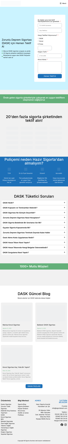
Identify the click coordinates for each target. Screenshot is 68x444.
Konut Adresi (42, 59)
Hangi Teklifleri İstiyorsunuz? (47, 35)
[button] (63, 3)
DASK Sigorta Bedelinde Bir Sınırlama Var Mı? (22, 223)
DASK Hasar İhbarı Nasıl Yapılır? (16, 242)
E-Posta (40, 44)
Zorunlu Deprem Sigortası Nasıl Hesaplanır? (21, 218)
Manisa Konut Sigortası (11, 325)
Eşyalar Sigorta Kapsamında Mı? (16, 228)
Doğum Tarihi (42, 52)
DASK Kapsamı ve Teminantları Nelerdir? (20, 208)
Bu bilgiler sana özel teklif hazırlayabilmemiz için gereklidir (49, 20)
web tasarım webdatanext (42, 440)
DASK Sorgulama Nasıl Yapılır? (16, 252)
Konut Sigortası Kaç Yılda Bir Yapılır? (16, 367)
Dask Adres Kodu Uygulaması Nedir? (18, 238)
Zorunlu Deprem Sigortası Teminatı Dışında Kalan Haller (26, 233)
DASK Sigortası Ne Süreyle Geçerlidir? (19, 213)
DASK (41, 38)
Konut (41, 41)
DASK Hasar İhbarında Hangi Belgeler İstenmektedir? (25, 247)
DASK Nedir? (8, 203)
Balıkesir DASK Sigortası (46, 325)
